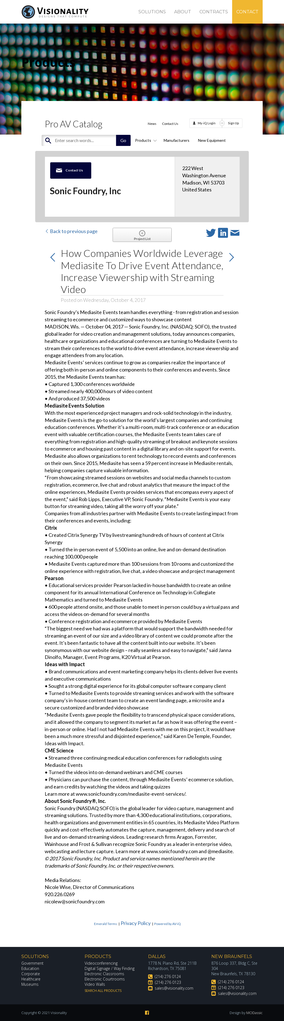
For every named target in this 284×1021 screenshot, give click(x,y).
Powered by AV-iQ (167, 924)
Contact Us (170, 124)
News (152, 124)
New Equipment (212, 140)
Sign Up (233, 123)
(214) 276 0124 (168, 976)
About (182, 11)
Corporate (30, 973)
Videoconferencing (101, 963)
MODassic (254, 1012)
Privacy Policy (136, 923)
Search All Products (103, 990)
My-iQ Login (206, 123)
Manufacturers (176, 140)
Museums (30, 984)
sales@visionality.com (174, 988)
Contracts (213, 11)
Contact (247, 11)
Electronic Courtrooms (105, 979)
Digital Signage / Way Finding (110, 968)
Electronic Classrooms (105, 973)
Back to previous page (71, 231)
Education (30, 968)
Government (32, 963)
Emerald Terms (105, 924)
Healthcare (31, 979)
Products (145, 140)
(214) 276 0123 (168, 982)
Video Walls (95, 984)
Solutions (152, 11)
